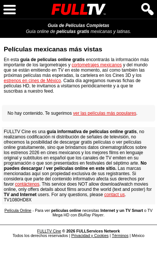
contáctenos (27, 184)
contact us (114, 194)
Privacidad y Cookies (90, 235)
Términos (120, 235)
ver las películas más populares (104, 113)
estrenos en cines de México (32, 80)
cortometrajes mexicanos (97, 65)
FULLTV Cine (49, 231)
